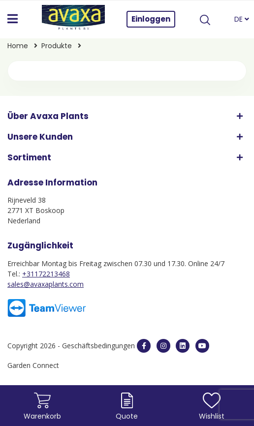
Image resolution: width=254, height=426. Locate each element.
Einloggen (150, 19)
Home (18, 46)
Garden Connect (33, 365)
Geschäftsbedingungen (99, 345)
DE (241, 19)
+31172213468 (46, 273)
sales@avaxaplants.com (45, 284)
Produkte (57, 46)
